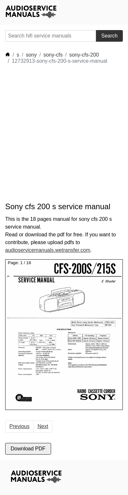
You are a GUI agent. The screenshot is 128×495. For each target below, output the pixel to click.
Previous (19, 426)
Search (109, 35)
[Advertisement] (64, 133)
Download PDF (28, 448)
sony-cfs (53, 55)
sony (31, 55)
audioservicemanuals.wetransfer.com (47, 250)
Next (42, 426)
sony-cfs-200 (84, 55)
